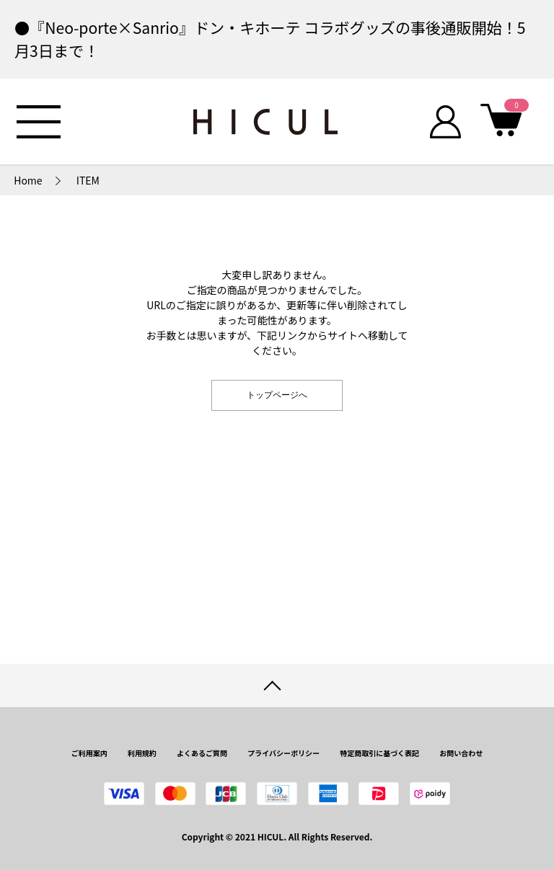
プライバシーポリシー (283, 752)
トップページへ (277, 395)
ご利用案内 (89, 752)
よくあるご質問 (202, 752)
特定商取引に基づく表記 (379, 752)
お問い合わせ (461, 752)
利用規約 (142, 752)
